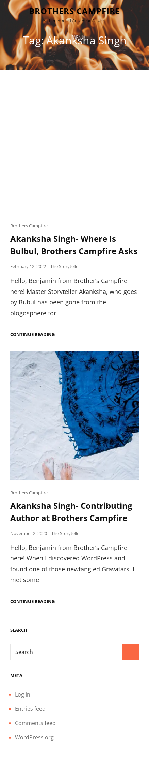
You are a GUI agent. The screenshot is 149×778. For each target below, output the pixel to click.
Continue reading (32, 335)
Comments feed (35, 723)
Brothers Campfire (74, 10)
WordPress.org (34, 737)
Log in (22, 694)
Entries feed (30, 709)
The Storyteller (65, 266)
